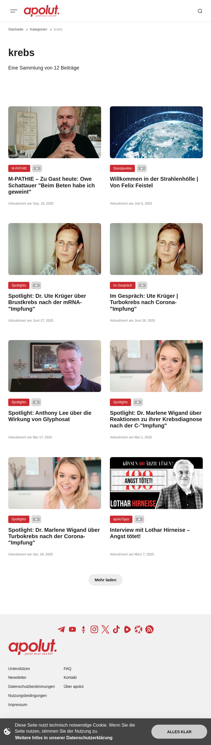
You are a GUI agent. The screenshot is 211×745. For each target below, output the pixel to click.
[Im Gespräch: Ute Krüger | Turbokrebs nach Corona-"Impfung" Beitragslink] (156, 302)
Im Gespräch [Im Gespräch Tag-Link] (122, 285)
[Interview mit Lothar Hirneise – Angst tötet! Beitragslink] (156, 533)
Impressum (17, 704)
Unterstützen (19, 668)
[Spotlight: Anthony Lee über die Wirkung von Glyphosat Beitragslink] (54, 416)
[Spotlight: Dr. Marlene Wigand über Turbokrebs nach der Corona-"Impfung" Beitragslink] (54, 536)
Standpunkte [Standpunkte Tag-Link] (122, 168)
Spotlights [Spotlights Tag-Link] (19, 285)
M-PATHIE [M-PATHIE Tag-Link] (19, 168)
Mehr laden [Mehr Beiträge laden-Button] (105, 579)
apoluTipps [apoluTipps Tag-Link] (121, 519)
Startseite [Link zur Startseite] (15, 29)
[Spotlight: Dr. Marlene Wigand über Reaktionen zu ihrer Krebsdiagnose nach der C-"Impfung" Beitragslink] (156, 419)
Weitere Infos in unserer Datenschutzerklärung (63, 737)
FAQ (67, 668)
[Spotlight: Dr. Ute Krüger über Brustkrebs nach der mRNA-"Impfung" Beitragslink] (54, 302)
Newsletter (17, 677)
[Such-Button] (200, 11)
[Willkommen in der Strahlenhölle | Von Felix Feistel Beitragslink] (156, 182)
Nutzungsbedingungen (27, 695)
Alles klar (179, 732)
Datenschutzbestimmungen (31, 686)
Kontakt (70, 677)
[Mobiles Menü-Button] (13, 10)
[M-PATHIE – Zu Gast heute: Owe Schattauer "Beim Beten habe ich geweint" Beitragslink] (54, 185)
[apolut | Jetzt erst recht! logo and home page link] (41, 11)
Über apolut (74, 686)
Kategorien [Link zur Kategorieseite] (38, 29)
